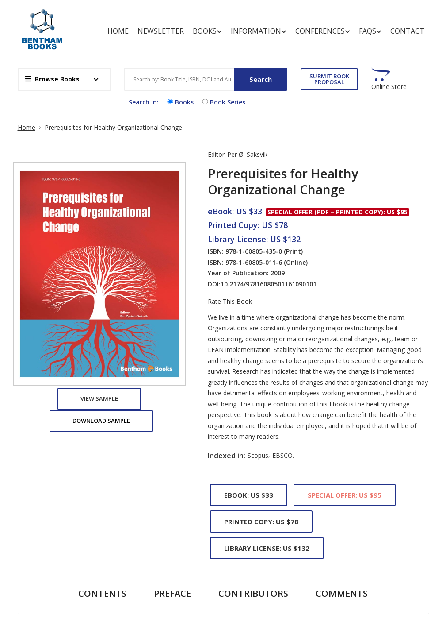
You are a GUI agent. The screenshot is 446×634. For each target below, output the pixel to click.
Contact (412, 26)
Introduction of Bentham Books (252, 608)
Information (263, 26)
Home (122, 26)
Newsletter (165, 26)
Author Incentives (254, 524)
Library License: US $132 (266, 192)
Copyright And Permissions (179, 545)
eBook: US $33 (248, 139)
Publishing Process (185, 607)
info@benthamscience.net (337, 624)
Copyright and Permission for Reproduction (250, 550)
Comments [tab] (342, 238)
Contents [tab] (102, 238)
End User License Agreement (183, 571)
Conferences (327, 26)
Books (211, 26)
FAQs (374, 26)
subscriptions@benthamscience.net (350, 589)
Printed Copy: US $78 (261, 165)
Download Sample (101, 65)
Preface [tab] (172, 238)
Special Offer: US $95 (344, 139)
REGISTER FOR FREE (81, 555)
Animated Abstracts (187, 524)
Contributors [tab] (253, 238)
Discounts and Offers (250, 582)
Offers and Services (186, 592)
